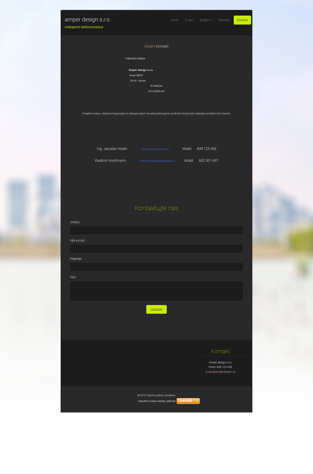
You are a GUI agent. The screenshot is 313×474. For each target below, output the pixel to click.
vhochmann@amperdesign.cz (157, 160)
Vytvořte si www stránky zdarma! (157, 401)
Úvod (149, 46)
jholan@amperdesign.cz (155, 149)
